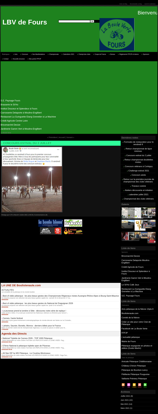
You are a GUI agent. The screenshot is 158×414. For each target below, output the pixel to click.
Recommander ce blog (136, 4)
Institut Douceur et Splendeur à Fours (19, 108)
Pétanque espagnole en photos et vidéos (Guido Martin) (136, 335)
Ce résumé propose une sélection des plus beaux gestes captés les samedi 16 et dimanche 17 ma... (34, 295)
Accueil (62, 137)
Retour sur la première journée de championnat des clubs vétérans (138, 178)
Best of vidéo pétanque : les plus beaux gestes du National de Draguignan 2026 (33, 301)
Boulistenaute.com (130, 304)
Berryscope (59, 238)
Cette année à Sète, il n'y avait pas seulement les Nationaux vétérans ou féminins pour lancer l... (32, 309)
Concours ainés (139, 173)
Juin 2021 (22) (127, 387)
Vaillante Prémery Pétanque (134, 366)
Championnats (53, 54)
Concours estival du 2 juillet (24, 143)
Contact (5, 59)
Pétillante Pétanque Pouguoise (135, 362)
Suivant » (71, 137)
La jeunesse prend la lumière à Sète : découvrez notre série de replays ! (30, 308)
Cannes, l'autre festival (11, 314)
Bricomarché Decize (10, 125)
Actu (15, 54)
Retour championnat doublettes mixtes (138, 159)
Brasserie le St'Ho (9, 104)
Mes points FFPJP (34, 59)
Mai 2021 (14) (127, 391)
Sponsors (145, 54)
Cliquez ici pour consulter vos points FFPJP (20, 404)
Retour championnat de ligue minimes (138, 149)
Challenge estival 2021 (139, 169)
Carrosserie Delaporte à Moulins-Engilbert (21, 112)
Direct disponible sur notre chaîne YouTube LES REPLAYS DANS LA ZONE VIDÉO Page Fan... (32, 349)
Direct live (84, 238)
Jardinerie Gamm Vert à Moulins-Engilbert (21, 129)
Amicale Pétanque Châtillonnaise (136, 350)
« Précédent (52, 137)
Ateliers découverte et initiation (138, 187)
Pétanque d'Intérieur (61, 237)
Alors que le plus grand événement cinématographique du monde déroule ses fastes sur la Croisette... (34, 316)
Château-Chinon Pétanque (133, 354)
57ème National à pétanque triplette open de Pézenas (23, 341)
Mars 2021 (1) (127, 395)
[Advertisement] (79, 81)
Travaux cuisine (139, 183)
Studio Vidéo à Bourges (72, 238)
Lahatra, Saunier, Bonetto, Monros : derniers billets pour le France (28, 321)
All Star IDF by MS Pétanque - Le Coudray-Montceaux (23, 347)
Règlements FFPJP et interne (128, 54)
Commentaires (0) (40, 214)
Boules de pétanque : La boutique (61, 240)
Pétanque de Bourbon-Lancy (134, 358)
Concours (24, 54)
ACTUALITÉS (6, 288)
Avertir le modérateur (150, 4)
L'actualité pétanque (130, 326)
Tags (82, 411)
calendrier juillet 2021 (138, 191)
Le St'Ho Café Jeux (130, 277)
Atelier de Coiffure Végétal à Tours (44, 238)
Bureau (112, 54)
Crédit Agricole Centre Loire (14, 121)
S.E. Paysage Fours (10, 100)
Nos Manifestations (38, 54)
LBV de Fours (24, 22)
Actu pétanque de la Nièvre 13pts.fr (137, 300)
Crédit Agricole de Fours (132, 262)
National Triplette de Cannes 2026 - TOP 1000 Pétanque (24, 334)
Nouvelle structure (18, 59)
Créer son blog (123, 4)
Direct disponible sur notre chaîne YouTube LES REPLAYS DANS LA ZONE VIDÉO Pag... (31, 335)
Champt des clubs (83, 54)
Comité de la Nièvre (130, 308)
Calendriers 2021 (68, 54)
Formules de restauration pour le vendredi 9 (139, 143)
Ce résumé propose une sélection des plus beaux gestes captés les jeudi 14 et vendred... (30, 302)
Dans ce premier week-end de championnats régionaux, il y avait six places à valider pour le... (32, 323)
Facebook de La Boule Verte (134, 318)
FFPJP (125, 322)
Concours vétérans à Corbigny (139, 165)
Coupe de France (99, 54)
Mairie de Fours (128, 330)
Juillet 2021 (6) (127, 383)
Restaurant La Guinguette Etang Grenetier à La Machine (28, 117)
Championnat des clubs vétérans (139, 195)
